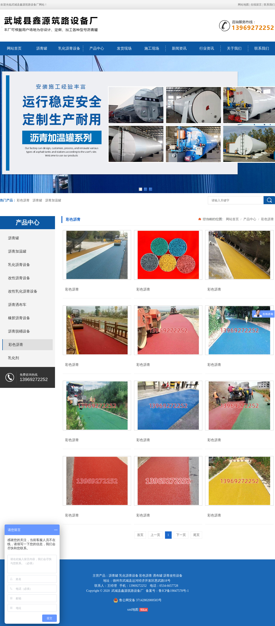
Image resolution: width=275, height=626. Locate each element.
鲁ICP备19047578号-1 (174, 590)
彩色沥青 (23, 200)
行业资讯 (206, 48)
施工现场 (151, 48)
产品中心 (96, 48)
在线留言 (256, 4)
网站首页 (14, 48)
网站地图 (243, 4)
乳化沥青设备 (69, 48)
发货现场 (124, 48)
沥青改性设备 (172, 575)
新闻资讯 (179, 48)
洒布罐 (157, 575)
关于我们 (234, 48)
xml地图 (133, 609)
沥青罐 (41, 48)
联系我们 (269, 4)
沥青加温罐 (53, 200)
